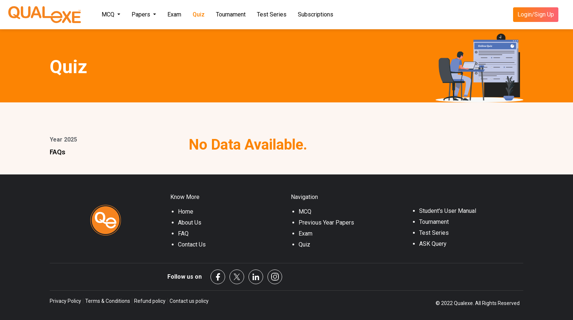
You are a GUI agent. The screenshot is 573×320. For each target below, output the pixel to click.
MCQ (305, 211)
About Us (189, 222)
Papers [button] (142, 14)
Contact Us (192, 244)
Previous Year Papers (326, 222)
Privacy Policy (66, 301)
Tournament (231, 14)
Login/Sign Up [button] (535, 14)
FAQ (183, 233)
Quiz (199, 14)
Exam (174, 14)
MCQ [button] (109, 14)
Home (185, 211)
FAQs (57, 152)
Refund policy (150, 301)
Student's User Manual (447, 210)
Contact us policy (188, 301)
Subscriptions (315, 14)
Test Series (271, 14)
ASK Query (433, 243)
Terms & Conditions (107, 301)
